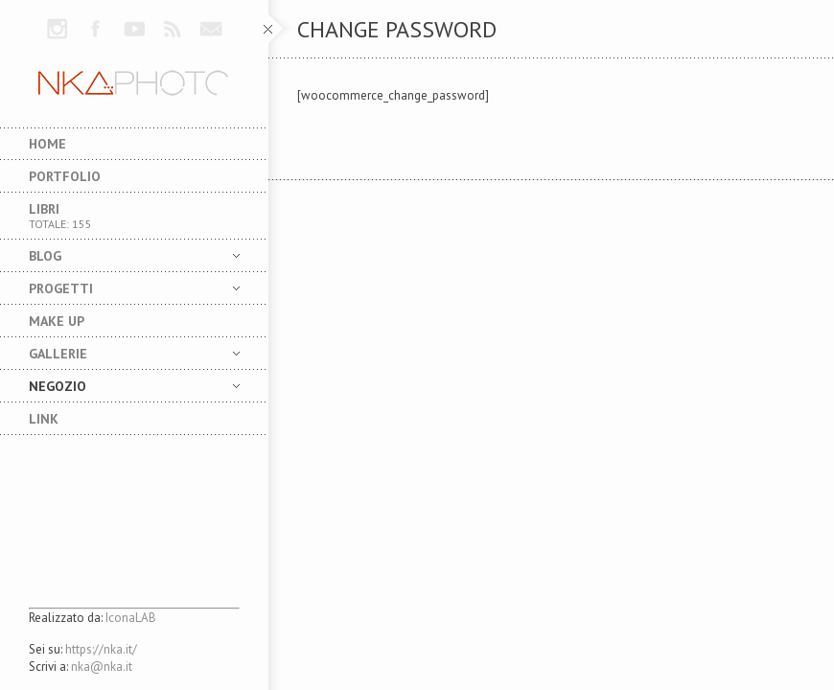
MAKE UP (56, 321)
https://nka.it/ (101, 649)
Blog (120, 256)
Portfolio (65, 176)
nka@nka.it (101, 666)
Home (47, 143)
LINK (43, 418)
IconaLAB (130, 618)
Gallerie (120, 353)
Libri (134, 215)
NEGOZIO (120, 386)
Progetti (120, 288)
